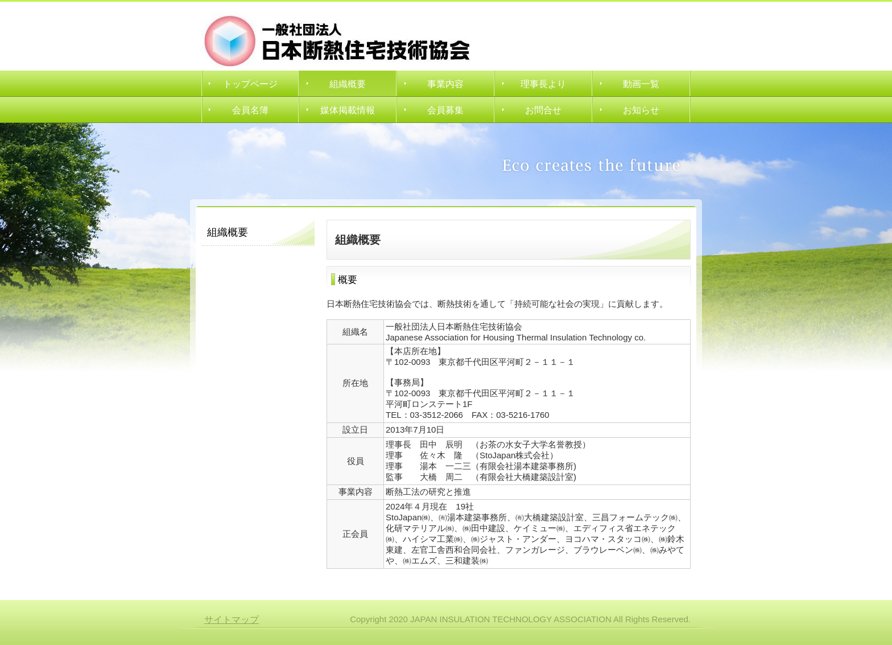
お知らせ (641, 110)
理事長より (543, 84)
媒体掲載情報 (347, 110)
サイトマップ (231, 620)
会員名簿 (250, 110)
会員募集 (445, 110)
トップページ (250, 84)
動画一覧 (641, 84)
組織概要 (347, 84)
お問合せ (543, 110)
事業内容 (445, 84)
